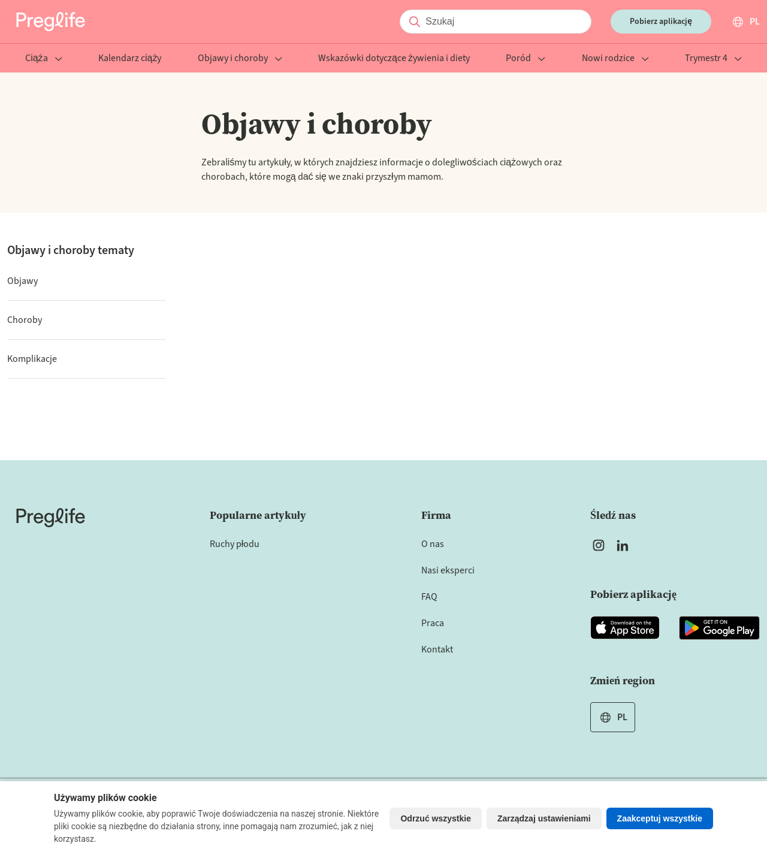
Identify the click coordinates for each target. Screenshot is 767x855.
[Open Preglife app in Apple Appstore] (625, 628)
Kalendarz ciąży (129, 59)
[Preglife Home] (50, 21)
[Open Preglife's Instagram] (598, 545)
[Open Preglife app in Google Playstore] (719, 628)
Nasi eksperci (448, 570)
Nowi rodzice (615, 59)
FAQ (429, 596)
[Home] (50, 517)
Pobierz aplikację (661, 22)
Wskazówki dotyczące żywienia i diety (394, 59)
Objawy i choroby (240, 59)
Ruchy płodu (235, 544)
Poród (525, 59)
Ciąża (43, 59)
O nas (432, 544)
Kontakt (437, 649)
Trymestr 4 (713, 59)
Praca (432, 623)
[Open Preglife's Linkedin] (625, 545)
